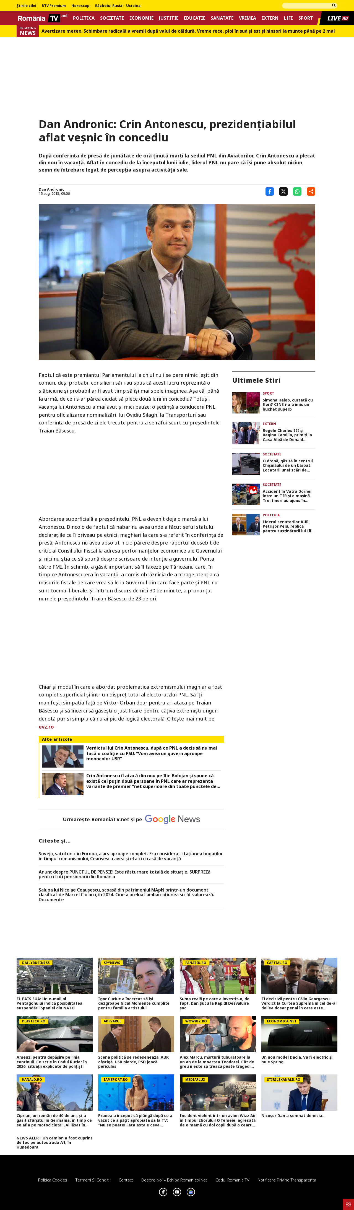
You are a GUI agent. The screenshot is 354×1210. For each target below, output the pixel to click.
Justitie (168, 18)
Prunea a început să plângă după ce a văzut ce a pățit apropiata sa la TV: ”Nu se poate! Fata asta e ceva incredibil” (135, 1120)
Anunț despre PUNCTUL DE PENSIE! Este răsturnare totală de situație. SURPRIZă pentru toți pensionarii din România (124, 874)
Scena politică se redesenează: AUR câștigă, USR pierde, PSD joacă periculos (133, 1062)
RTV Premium (54, 6)
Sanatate (222, 18)
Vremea (247, 18)
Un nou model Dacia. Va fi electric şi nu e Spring (296, 1059)
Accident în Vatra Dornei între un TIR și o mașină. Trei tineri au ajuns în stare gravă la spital (287, 496)
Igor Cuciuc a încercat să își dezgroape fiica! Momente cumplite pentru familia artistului (134, 1004)
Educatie (194, 18)
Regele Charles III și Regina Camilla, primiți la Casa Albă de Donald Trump (287, 435)
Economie (141, 18)
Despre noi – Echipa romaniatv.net (174, 1179)
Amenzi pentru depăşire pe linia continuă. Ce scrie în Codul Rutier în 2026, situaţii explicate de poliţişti (52, 1062)
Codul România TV (232, 1179)
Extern (270, 18)
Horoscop (80, 6)
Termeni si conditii (93, 1179)
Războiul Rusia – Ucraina (117, 6)
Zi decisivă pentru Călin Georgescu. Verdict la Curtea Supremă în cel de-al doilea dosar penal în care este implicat (299, 1004)
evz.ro (46, 726)
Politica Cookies (52, 1179)
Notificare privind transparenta (287, 1179)
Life (288, 18)
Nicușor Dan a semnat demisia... (293, 1115)
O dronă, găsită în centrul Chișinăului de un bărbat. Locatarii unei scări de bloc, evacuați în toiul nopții (288, 466)
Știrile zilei (26, 6)
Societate (112, 18)
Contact (126, 1179)
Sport (305, 18)
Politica (84, 18)
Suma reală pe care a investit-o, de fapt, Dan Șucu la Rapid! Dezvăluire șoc (214, 1004)
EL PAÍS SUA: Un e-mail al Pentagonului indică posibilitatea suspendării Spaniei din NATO (49, 1004)
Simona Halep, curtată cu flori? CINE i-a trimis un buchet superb (288, 405)
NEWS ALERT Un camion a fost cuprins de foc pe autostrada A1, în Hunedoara (55, 1143)
